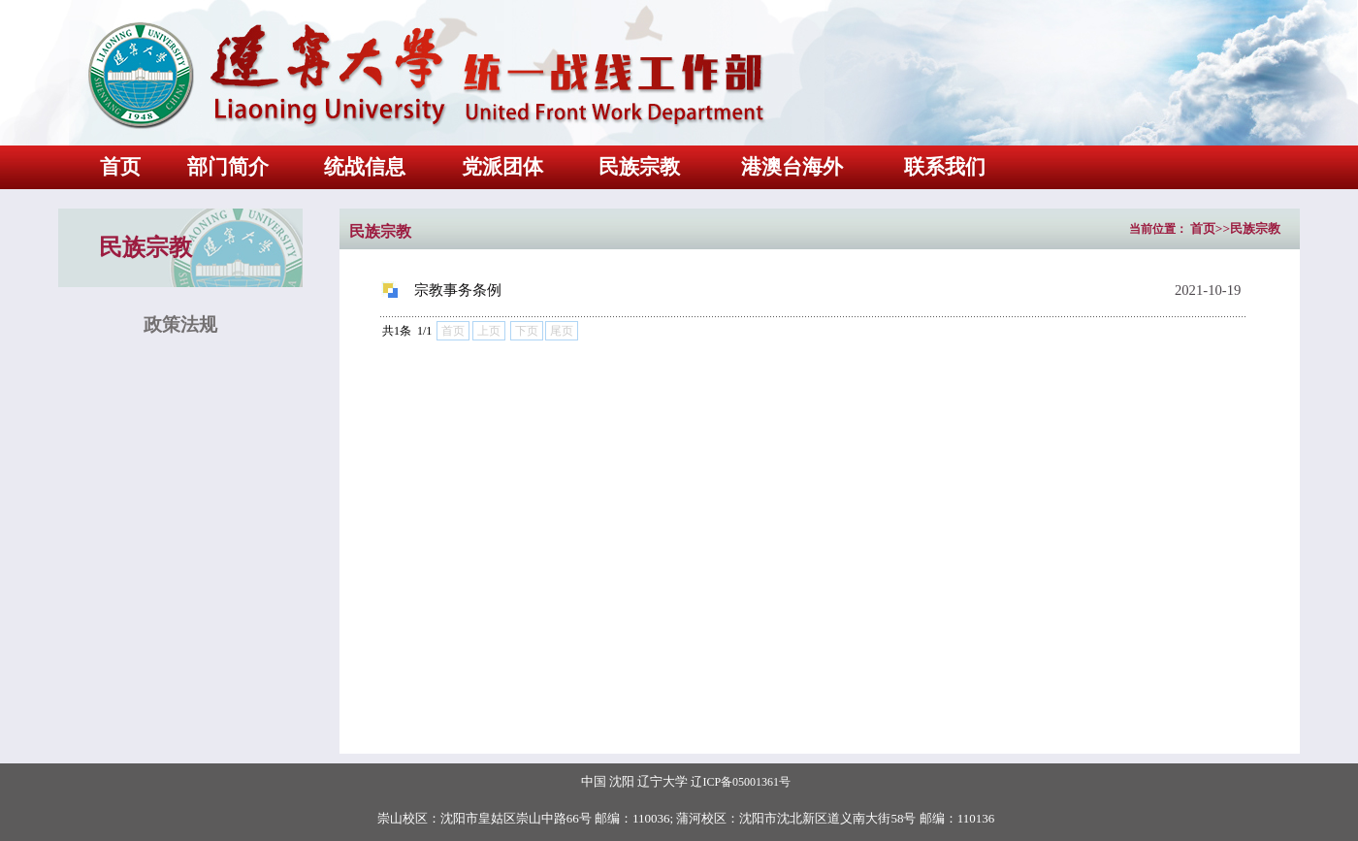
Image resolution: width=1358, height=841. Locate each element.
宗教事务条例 (457, 290)
